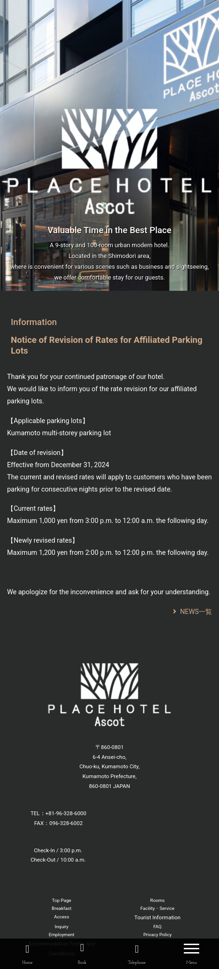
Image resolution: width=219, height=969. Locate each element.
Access (61, 916)
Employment (62, 934)
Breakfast (61, 908)
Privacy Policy (157, 934)
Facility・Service (157, 908)
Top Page (61, 900)
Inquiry (61, 926)
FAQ (157, 926)
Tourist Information (157, 917)
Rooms (157, 900)
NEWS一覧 (192, 612)
